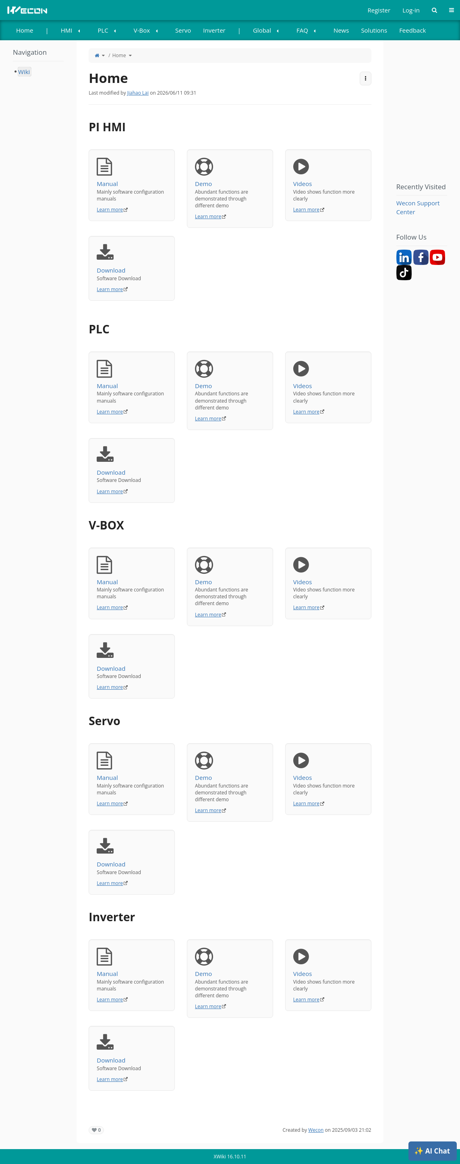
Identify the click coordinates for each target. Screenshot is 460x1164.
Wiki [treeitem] (24, 72)
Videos (328, 172)
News (341, 30)
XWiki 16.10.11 (230, 1156)
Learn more (110, 209)
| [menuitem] (46, 30)
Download (132, 259)
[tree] (38, 71)
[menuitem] (24, 30)
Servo (183, 30)
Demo (230, 172)
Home (24, 30)
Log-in (411, 10)
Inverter (214, 30)
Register (379, 10)
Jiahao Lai (138, 92)
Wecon (315, 1130)
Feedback (412, 30)
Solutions (374, 30)
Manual (132, 172)
